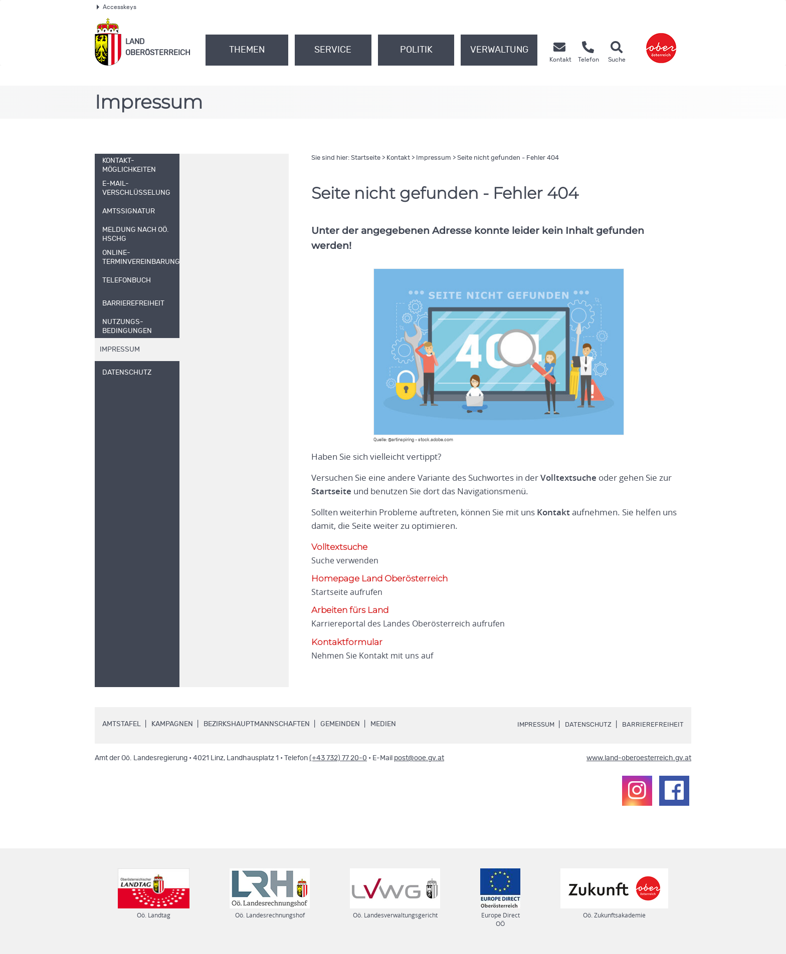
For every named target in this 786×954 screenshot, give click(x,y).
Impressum (433, 158)
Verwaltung (499, 50)
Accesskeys (116, 7)
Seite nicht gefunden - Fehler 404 (508, 158)
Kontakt (398, 158)
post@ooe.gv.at (419, 759)
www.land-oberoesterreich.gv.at (638, 759)
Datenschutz (586, 725)
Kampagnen (172, 725)
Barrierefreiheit (653, 725)
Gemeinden (340, 725)
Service (332, 50)
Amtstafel (121, 725)
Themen (247, 50)
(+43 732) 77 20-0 (338, 759)
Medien (383, 725)
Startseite (365, 158)
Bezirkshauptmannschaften (257, 725)
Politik (416, 50)
